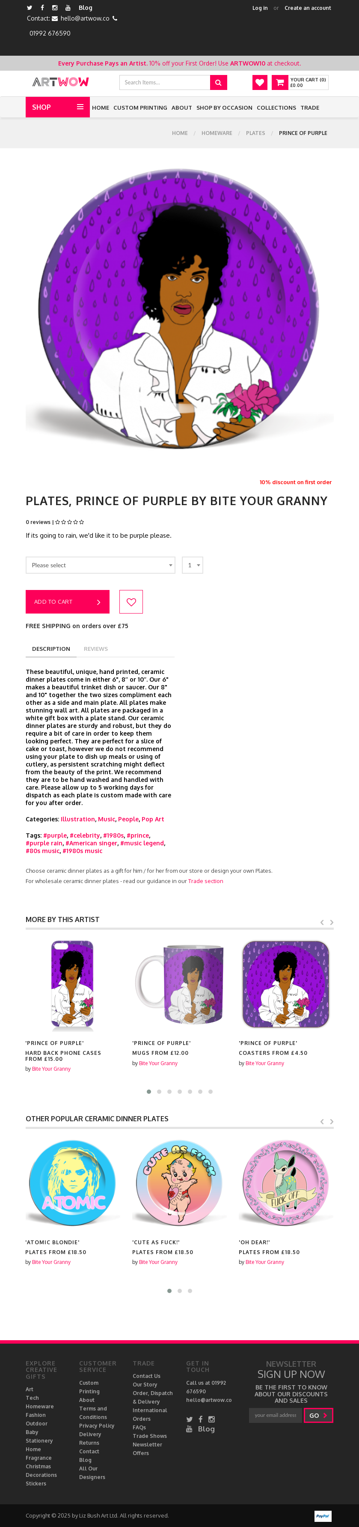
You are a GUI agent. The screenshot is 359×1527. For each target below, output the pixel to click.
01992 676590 (50, 33)
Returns (89, 1443)
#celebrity (85, 835)
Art (29, 1389)
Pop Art (153, 819)
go (318, 1415)
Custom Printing (140, 107)
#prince (138, 835)
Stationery (39, 1440)
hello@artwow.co (85, 18)
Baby (32, 1432)
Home (100, 107)
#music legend (142, 843)
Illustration (78, 819)
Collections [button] (276, 107)
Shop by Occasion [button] (224, 107)
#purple (55, 835)
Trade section (205, 880)
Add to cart (67, 602)
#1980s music (82, 850)
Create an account (308, 8)
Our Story (145, 1384)
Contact (89, 1451)
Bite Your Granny (51, 1069)
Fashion (36, 1415)
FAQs (139, 1427)
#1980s (113, 835)
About (182, 107)
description (51, 648)
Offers (141, 1453)
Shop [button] (41, 107)
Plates (255, 133)
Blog (85, 7)
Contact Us (146, 1376)
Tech (32, 1398)
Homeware (217, 133)
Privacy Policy (97, 1425)
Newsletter (147, 1444)
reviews (96, 648)
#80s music (42, 850)
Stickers (36, 1483)
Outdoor (36, 1423)
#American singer (91, 843)
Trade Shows (150, 1436)
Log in (260, 8)
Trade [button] (309, 107)
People (128, 819)
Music (106, 819)
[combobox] (100, 565)
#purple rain (44, 843)
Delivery (90, 1434)
